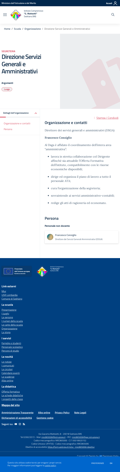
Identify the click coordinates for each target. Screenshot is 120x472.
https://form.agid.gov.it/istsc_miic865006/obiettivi (71, 447)
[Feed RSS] (23, 424)
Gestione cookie (45, 418)
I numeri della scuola (12, 321)
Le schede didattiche (12, 395)
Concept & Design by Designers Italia (97, 456)
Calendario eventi (11, 373)
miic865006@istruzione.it (53, 437)
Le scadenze (8, 377)
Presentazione (9, 310)
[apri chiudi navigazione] (5, 15)
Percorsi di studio (10, 351)
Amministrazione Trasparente (17, 412)
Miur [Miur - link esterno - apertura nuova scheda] (4, 291)
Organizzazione (33, 29)
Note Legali (80, 412)
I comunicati (8, 365)
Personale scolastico (12, 347)
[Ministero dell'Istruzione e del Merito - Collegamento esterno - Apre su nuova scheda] (19, 3)
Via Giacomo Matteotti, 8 (49, 433)
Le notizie (7, 362)
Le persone (7, 317)
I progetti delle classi (12, 399)
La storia (6, 332)
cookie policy (50, 465)
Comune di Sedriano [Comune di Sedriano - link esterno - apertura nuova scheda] (12, 299)
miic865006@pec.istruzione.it (86, 437)
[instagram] (19, 424)
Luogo (7, 89)
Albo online (7, 380)
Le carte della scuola (12, 325)
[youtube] (15, 424)
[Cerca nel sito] (112, 15)
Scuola (17, 29)
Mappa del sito (11, 405)
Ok (111, 463)
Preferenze (97, 463)
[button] (20, 113)
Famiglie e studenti (11, 343)
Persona (8, 129)
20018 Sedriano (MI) (72, 433)
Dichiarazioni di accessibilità (17, 418)
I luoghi (5, 313)
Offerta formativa (11, 391)
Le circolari (7, 369)
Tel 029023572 (27, 437)
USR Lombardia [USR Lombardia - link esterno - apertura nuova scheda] (10, 295)
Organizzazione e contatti (17, 123)
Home (7, 29)
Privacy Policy (62, 412)
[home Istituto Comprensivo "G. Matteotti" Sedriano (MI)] (26, 15)
